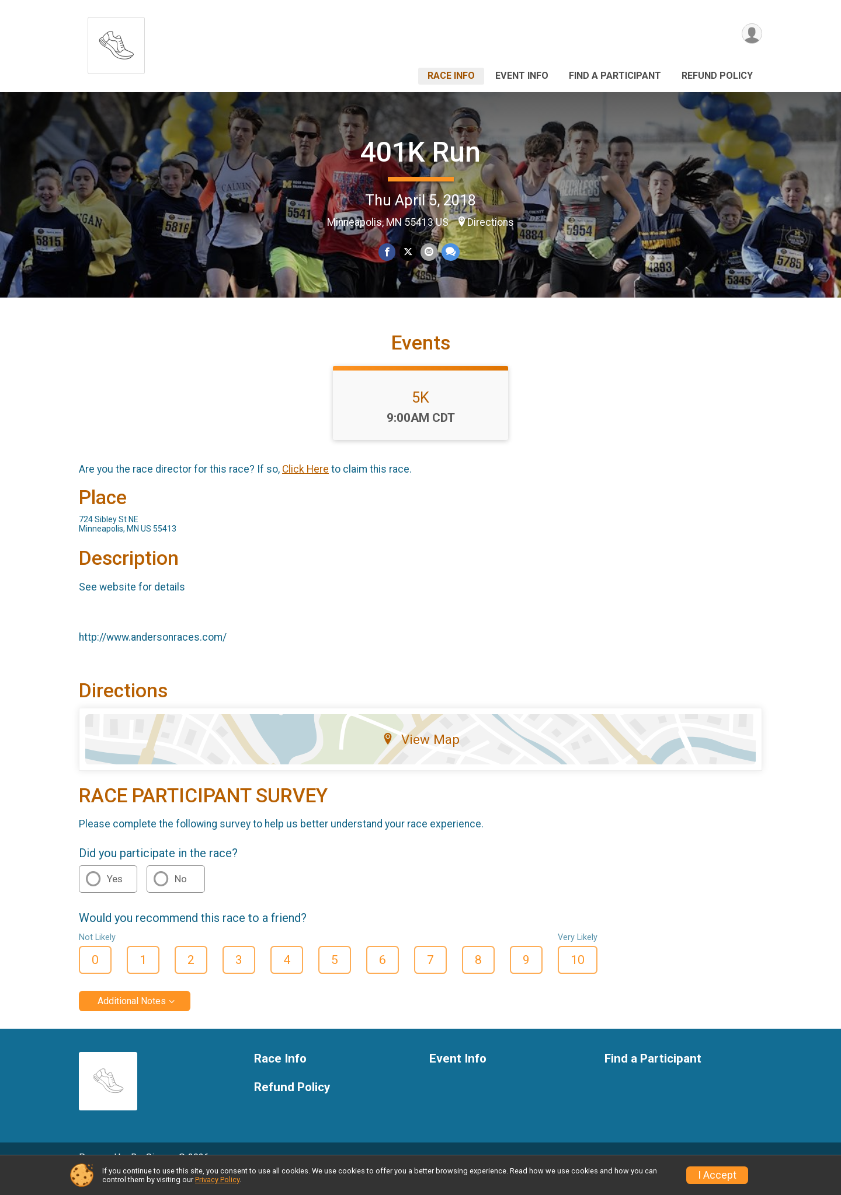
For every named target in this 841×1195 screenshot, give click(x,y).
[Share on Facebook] (387, 252)
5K (420, 413)
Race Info (451, 75)
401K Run (420, 152)
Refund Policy (717, 75)
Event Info (521, 75)
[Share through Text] (449, 252)
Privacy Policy (217, 1179)
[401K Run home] (116, 42)
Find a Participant (615, 75)
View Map (421, 755)
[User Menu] (751, 34)
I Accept (717, 1175)
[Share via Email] (428, 252)
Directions (490, 222)
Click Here (305, 485)
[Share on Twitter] (407, 252)
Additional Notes (132, 1017)
